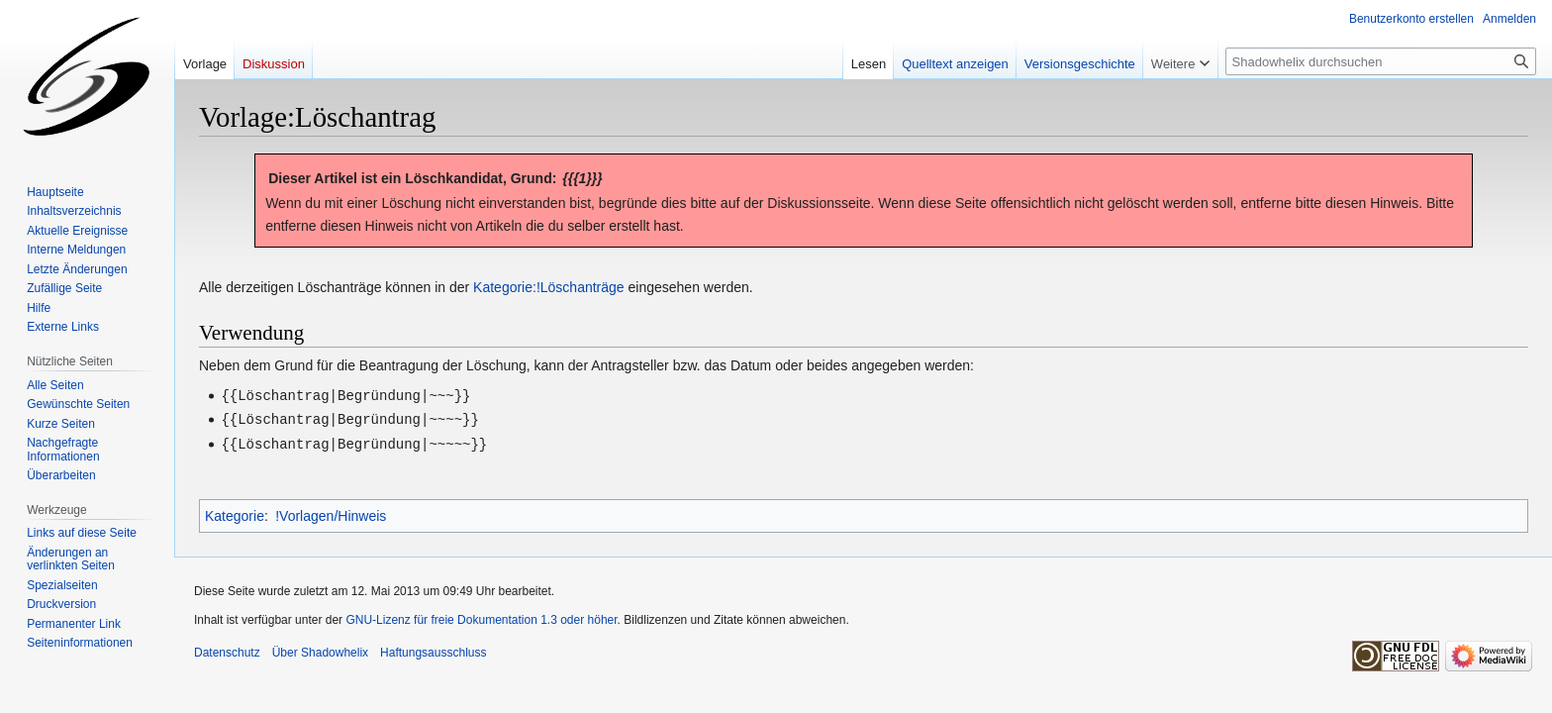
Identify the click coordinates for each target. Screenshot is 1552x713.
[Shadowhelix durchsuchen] (1380, 61)
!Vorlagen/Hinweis (330, 513)
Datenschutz (227, 650)
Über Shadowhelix (320, 650)
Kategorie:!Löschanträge (549, 287)
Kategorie (234, 513)
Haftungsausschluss (433, 650)
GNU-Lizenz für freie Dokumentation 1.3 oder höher (481, 617)
